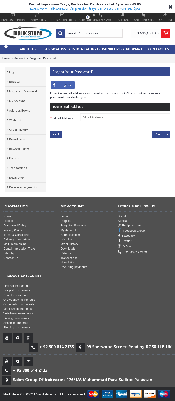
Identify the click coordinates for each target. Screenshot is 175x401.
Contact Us (10, 258)
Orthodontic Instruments (19, 299)
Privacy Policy (12, 230)
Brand (122, 216)
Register (15, 82)
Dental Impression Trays (19, 248)
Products (9, 221)
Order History (18, 129)
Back (56, 134)
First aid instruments (16, 285)
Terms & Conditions (16, 234)
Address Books (19, 110)
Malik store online (14, 244)
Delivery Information (16, 239)
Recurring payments (23, 187)
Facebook (126, 235)
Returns (14, 158)
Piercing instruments (16, 327)
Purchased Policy (14, 225)
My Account (17, 101)
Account (19, 58)
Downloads (17, 139)
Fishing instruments (16, 318)
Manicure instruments (17, 309)
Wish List (15, 120)
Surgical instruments (16, 290)
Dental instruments (15, 295)
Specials (123, 221)
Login (12, 72)
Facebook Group (131, 231)
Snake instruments (15, 322)
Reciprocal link (130, 225)
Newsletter (16, 177)
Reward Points (19, 149)
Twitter (124, 241)
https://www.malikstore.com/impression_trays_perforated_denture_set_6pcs (84, 8)
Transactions (18, 168)
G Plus (124, 246)
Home (6, 58)
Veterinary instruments (18, 313)
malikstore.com (47, 394)
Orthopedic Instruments (18, 304)
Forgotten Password (43, 58)
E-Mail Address (63, 118)
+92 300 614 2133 (132, 252)
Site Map (9, 253)
